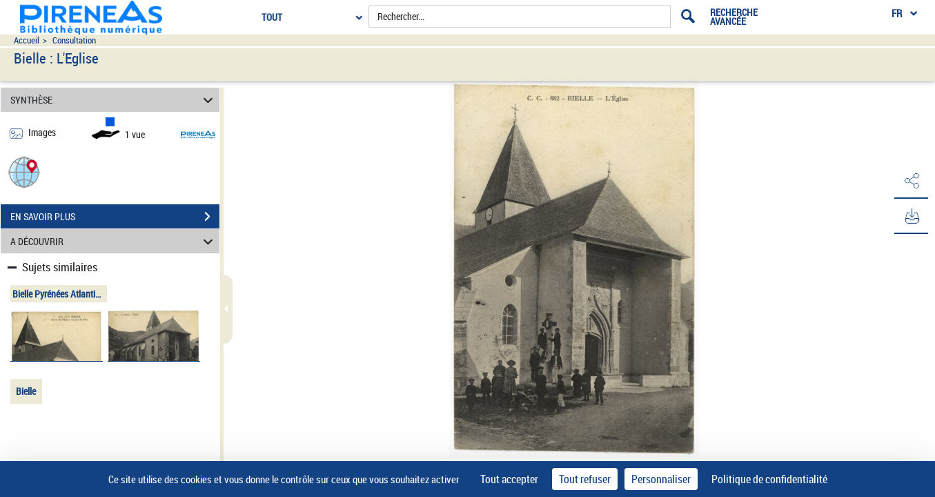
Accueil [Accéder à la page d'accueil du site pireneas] (26, 40)
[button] (24, 171)
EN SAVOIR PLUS (114, 216)
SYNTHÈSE (113, 100)
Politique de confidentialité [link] (769, 479)
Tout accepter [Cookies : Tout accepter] (509, 479)
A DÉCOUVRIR (113, 241)
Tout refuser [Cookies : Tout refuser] (585, 479)
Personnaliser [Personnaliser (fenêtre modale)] (661, 479)
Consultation (74, 40)
